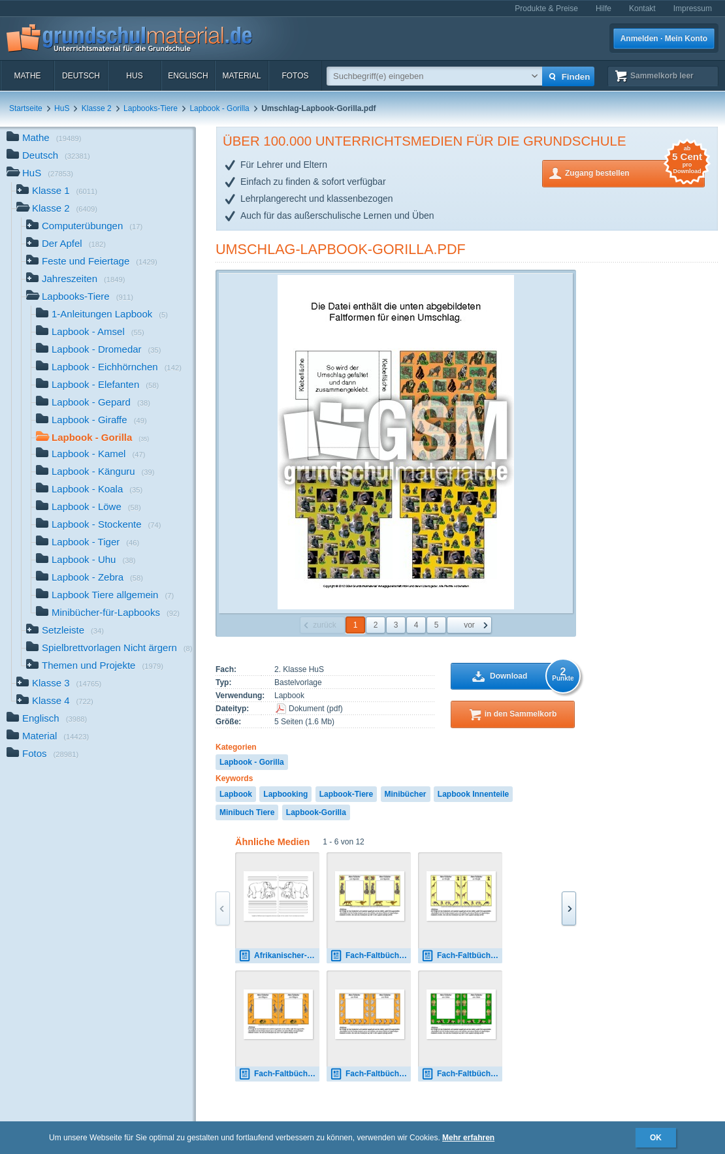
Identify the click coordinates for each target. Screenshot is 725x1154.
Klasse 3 (58, 684)
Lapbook (235, 794)
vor (469, 625)
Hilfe (603, 8)
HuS (134, 75)
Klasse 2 (97, 108)
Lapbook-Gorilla (316, 812)
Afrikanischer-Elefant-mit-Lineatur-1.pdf (278, 956)
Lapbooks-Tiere (150, 108)
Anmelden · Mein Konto (663, 38)
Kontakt (642, 8)
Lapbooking (285, 794)
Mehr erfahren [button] (468, 1137)
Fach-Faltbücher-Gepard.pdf (370, 956)
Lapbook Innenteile (473, 794)
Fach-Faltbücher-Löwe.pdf (461, 1074)
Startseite (25, 108)
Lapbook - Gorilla (219, 108)
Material (241, 75)
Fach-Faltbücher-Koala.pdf (370, 1074)
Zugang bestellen (635, 172)
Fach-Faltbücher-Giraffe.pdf (461, 956)
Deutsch (81, 75)
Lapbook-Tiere (346, 794)
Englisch (188, 75)
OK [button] (656, 1137)
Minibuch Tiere (246, 812)
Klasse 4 (54, 702)
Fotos (295, 75)
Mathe (27, 75)
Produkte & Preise (546, 8)
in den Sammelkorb (521, 713)
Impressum (692, 8)
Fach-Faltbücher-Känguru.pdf (278, 1074)
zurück (324, 625)
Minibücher (406, 794)
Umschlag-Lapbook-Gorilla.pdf (341, 249)
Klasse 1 (56, 192)
